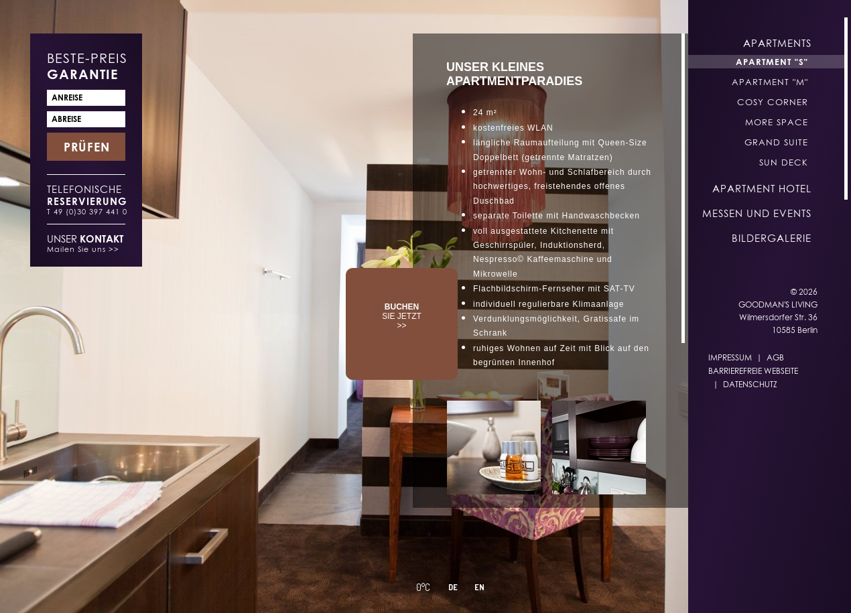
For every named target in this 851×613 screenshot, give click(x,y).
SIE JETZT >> (401, 316)
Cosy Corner (772, 101)
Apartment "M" (770, 81)
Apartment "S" (772, 61)
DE (453, 587)
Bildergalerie (771, 238)
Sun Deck (783, 162)
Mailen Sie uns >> (83, 249)
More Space (776, 122)
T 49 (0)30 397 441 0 (87, 211)
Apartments (777, 43)
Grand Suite (776, 142)
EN (479, 587)
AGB (775, 357)
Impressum (730, 357)
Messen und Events (756, 213)
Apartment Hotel (761, 188)
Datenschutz (750, 384)
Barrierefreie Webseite (753, 371)
